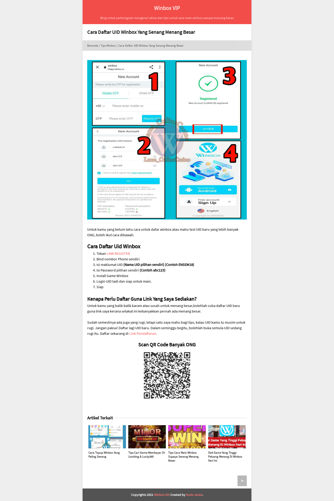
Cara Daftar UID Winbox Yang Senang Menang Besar (141, 32)
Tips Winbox (108, 45)
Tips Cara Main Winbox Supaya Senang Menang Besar (183, 457)
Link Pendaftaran (142, 333)
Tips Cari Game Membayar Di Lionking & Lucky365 (146, 455)
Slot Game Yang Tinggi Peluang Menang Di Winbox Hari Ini (225, 457)
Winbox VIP (161, 495)
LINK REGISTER (118, 253)
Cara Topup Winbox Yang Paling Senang (104, 455)
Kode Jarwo (194, 495)
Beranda (92, 45)
